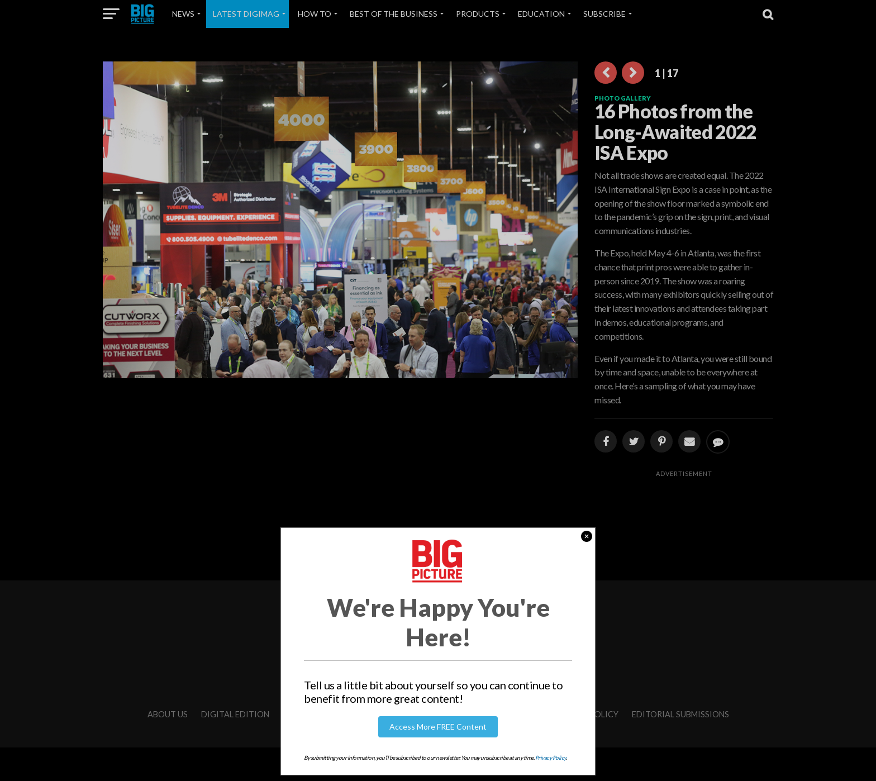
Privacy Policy (550, 757)
